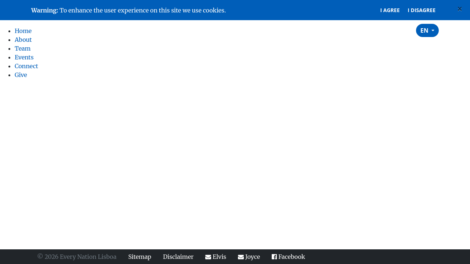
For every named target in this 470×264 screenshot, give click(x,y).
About (282, 30)
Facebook (288, 256)
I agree (390, 10)
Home (253, 30)
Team (310, 30)
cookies (214, 10)
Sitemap (139, 256)
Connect (374, 30)
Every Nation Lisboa (72, 30)
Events (339, 30)
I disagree (421, 10)
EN (425, 30)
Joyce (249, 256)
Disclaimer (178, 256)
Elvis (215, 256)
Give (404, 30)
